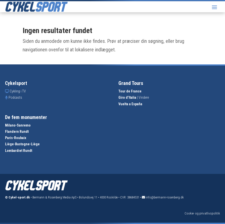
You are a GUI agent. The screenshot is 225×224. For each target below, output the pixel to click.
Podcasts (15, 97)
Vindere (144, 97)
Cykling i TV (18, 91)
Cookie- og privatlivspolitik (202, 213)
